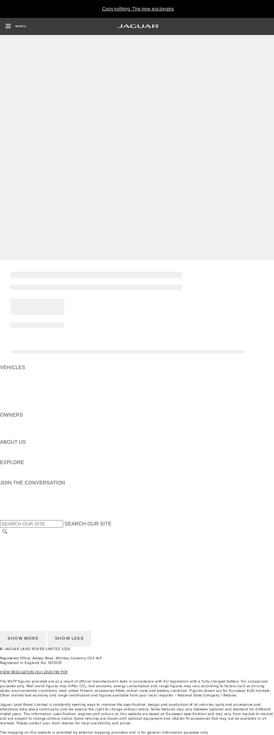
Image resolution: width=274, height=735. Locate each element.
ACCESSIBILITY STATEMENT (35, 580)
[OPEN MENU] (16, 26)
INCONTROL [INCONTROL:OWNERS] (15, 428)
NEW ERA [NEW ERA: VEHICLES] (12, 408)
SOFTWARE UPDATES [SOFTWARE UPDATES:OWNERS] (27, 435)
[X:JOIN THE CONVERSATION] (5, 516)
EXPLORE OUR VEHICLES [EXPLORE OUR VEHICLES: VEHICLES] (32, 381)
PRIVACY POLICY (21, 566)
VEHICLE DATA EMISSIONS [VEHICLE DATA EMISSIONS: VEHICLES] (33, 401)
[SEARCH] (5, 532)
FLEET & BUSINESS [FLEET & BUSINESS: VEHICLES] (24, 394)
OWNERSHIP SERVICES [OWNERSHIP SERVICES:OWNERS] (29, 421)
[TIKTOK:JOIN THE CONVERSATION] (12, 496)
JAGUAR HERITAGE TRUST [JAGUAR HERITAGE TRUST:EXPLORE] (33, 476)
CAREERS (12, 546)
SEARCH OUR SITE (88, 524)
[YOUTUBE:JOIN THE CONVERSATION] (15, 503)
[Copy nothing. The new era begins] (138, 9)
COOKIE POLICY (20, 573)
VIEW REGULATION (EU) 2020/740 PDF (34, 672)
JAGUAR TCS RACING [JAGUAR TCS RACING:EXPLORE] (27, 469)
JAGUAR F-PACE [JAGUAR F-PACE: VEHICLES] (20, 374)
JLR (4, 449)
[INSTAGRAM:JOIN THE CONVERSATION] (18, 489)
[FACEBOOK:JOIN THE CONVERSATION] (17, 510)
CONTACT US (16, 559)
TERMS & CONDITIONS (28, 552)
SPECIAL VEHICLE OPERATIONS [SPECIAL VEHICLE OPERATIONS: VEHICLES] (39, 388)
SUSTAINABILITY (20, 455)
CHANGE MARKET (22, 539)
